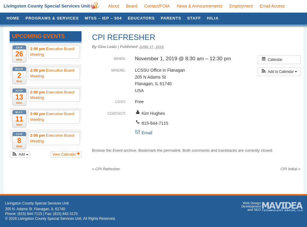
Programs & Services (52, 18)
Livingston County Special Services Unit (47, 5)
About (113, 6)
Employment (241, 6)
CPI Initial (290, 169)
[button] (20, 154)
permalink (171, 150)
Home (13, 18)
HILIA (213, 18)
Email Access (272, 6)
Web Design (252, 203)
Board (131, 6)
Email (143, 132)
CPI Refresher (106, 169)
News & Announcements (199, 6)
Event (118, 150)
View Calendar (66, 154)
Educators (141, 18)
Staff (194, 18)
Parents (171, 18)
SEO (257, 209)
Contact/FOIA (157, 6)
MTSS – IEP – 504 (103, 18)
